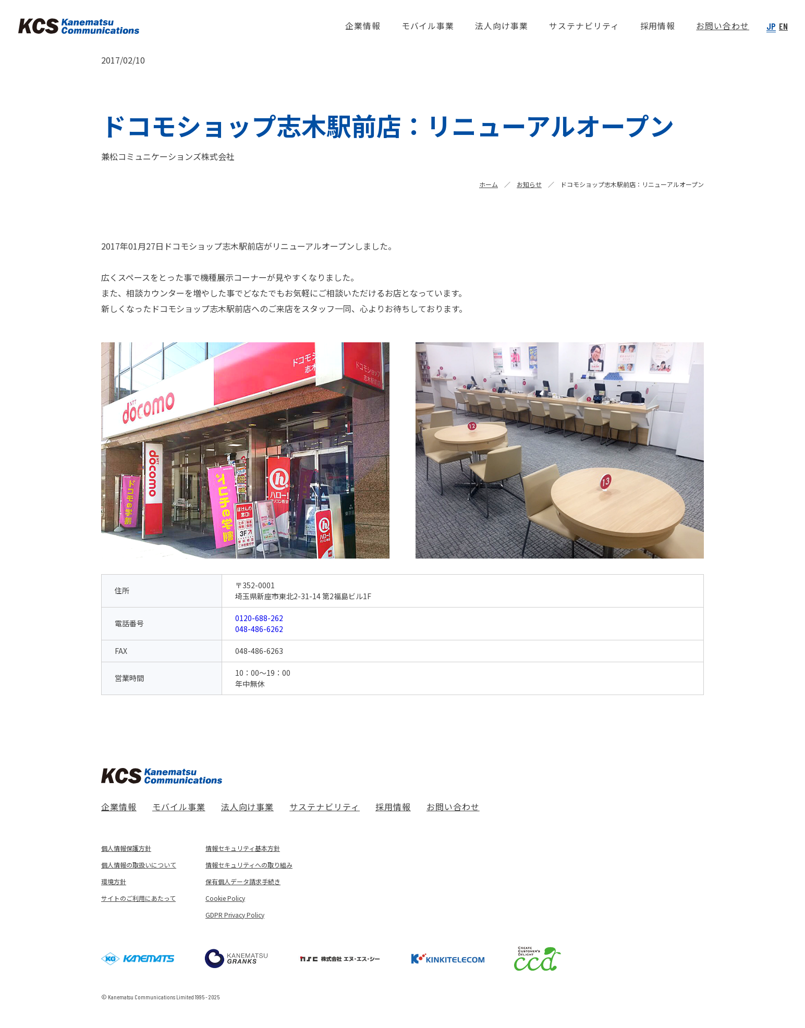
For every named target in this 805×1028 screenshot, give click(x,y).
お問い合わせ (453, 806)
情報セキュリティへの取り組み (248, 864)
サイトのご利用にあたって (138, 898)
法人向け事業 (247, 806)
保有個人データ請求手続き (242, 881)
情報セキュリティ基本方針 (242, 848)
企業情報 (119, 806)
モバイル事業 (178, 806)
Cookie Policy (225, 898)
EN (783, 26)
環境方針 (113, 881)
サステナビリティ (324, 806)
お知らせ (529, 184)
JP (771, 26)
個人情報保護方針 (126, 848)
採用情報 (393, 806)
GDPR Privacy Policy (234, 914)
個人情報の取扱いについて (138, 864)
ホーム (488, 184)
